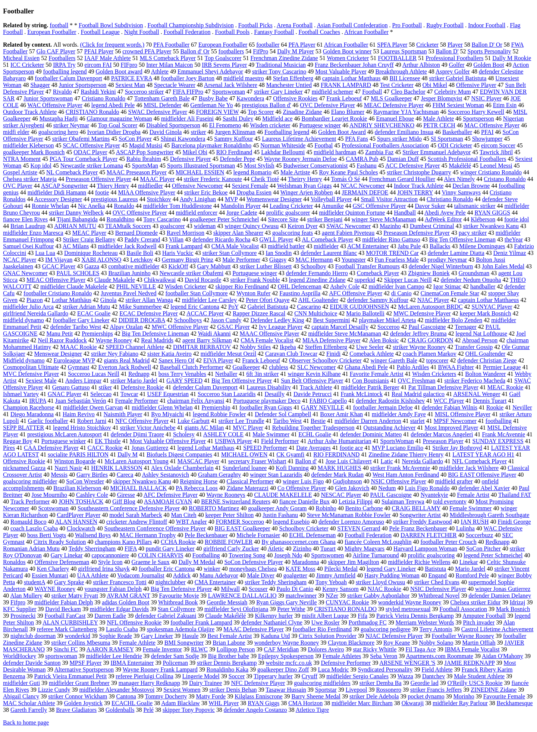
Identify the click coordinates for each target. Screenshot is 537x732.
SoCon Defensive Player (253, 562)
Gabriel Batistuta (268, 306)
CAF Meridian (281, 649)
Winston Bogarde (75, 461)
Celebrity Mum (452, 91)
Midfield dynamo (24, 360)
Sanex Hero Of (176, 360)
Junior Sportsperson (83, 85)
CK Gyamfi (290, 454)
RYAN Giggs (263, 703)
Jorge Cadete (241, 212)
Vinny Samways (461, 192)
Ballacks (440, 246)
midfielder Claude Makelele (73, 286)
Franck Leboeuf (261, 360)
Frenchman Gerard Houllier (402, 179)
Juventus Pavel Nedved (128, 293)
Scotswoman (53, 508)
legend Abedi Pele (113, 105)
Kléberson (483, 219)
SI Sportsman (447, 139)
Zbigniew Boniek (429, 273)
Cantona (126, 696)
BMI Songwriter (184, 642)
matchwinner (301, 595)
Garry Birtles (92, 474)
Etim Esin (505, 105)
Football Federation (187, 32)
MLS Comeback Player (168, 58)
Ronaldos (14, 562)
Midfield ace (277, 118)
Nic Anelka (91, 206)
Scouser (258, 589)
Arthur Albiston (421, 65)
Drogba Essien (253, 192)
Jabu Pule (409, 246)
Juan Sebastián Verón (80, 401)
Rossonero (388, 689)
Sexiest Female (250, 186)
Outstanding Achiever (389, 427)
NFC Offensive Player (142, 421)
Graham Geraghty (219, 474)
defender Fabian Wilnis (449, 407)
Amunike (332, 206)
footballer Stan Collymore (197, 293)
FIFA (131, 548)
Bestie (318, 421)
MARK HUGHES (339, 468)
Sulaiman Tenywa (402, 501)
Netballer (226, 374)
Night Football (141, 32)
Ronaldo (124, 206)
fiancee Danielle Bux (304, 501)
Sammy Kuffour (233, 139)
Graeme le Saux (151, 562)
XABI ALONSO (101, 259)
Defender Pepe (237, 159)
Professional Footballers (454, 58)
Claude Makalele (114, 280)
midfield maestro (243, 78)
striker (198, 132)
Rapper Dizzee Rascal (259, 313)
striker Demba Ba (380, 683)
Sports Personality (489, 51)
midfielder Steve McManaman (344, 333)
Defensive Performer (346, 663)
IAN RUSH (475, 521)
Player (455, 44)
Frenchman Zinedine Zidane (284, 58)
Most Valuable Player (340, 71)
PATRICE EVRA (131, 78)
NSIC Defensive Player (438, 589)
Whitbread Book (178, 602)
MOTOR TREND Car (392, 253)
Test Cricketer (397, 85)
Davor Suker (430, 206)
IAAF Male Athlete (107, 58)
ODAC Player (90, 152)
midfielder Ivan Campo (396, 286)
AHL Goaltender (318, 300)
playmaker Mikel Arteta (387, 320)
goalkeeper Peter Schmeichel (224, 219)
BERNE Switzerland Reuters (235, 501)
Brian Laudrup (27, 226)
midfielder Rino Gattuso (391, 239)
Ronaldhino (121, 219)
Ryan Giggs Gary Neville (286, 602)
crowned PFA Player (146, 51)
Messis (59, 474)
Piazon (34, 300)
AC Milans (76, 246)
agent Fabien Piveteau (348, 233)
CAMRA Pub (362, 159)
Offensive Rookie (24, 461)
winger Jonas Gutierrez (502, 589)
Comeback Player (378, 273)
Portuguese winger (254, 273)
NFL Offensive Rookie (134, 622)
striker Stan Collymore (229, 253)
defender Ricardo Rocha (221, 239)
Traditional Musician (281, 65)
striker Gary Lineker (278, 91)
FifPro (260, 51)
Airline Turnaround (375, 555)
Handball (405, 212)
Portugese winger (320, 125)
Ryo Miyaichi (167, 414)
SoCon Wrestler (85, 481)
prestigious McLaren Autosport (64, 434)
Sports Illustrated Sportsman (201, 165)
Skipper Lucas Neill (408, 280)
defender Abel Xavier (484, 488)
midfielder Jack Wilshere (469, 468)
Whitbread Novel (439, 595)
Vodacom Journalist (140, 575)
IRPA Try (64, 65)
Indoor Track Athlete (418, 186)
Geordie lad (425, 683)
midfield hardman (335, 152)
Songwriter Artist (420, 515)
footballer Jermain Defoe (383, 407)
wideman (205, 226)
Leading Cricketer (291, 206)
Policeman (175, 663)
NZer (332, 595)
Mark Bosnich (513, 609)
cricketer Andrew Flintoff (136, 521)
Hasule (190, 636)
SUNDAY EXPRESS (498, 441)
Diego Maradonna (32, 414)
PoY (233, 306)
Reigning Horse (199, 481)
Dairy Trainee (205, 683)
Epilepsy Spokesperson (286, 656)
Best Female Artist (229, 636)
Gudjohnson (347, 481)
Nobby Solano (436, 642)
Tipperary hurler (273, 676)
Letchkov (141, 259)
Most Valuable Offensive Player (168, 441)
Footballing (206, 555)
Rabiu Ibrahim (143, 159)
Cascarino (309, 306)
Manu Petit (59, 333)
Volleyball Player (331, 199)
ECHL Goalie (314, 434)
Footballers (61, 58)
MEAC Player (89, 233)
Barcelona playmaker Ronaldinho (211, 145)
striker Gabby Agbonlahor (378, 595)
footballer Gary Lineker (81, 320)
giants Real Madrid (127, 360)
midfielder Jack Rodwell (127, 246)
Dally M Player (295, 51)
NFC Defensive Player (258, 683)
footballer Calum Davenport (68, 78)
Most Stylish (259, 165)
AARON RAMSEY (110, 649)
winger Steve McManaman (383, 219)
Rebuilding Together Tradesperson (313, 427)
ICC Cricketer (27, 65)
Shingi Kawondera (183, 139)
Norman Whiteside (282, 145)
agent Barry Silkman (207, 340)
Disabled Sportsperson (173, 125)
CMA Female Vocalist (267, 340)
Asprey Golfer (453, 71)
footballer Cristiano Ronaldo (57, 293)
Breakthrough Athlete (401, 71)
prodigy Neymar (447, 259)
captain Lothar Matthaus (351, 78)
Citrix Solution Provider (328, 636)
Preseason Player (443, 441)
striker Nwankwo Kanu (491, 226)
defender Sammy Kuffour (377, 300)
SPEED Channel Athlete (135, 347)
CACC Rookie (105, 448)
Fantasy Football (274, 32)
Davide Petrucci (312, 394)
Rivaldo (62, 91)
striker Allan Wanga (149, 300)
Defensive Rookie (142, 387)
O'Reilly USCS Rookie (475, 683)
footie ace (351, 448)
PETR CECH (439, 125)
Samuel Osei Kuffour (28, 246)
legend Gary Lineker (391, 569)
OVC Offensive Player (140, 212)
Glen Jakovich (352, 488)
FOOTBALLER (397, 58)
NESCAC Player (341, 495)
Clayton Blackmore (351, 642)
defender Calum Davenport (205, 387)
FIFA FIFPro (188, 91)
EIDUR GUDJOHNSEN (359, 306)
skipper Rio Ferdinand (242, 286)
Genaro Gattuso (71, 387)
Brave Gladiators (76, 710)
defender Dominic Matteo (371, 434)
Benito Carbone (364, 508)
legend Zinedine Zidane (317, 280)
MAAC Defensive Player (253, 629)
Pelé (148, 710)
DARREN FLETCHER (429, 535)
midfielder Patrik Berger (370, 387)
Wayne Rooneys (225, 495)
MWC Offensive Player (180, 327)
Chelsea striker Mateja (30, 179)
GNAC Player (64, 394)
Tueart (328, 548)
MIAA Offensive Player (146, 192)
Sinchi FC (66, 649)
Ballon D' (447, 51)
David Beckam (63, 609)
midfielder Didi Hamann (57, 192)
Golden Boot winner (347, 51)
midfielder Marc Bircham (362, 703)
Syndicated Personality (385, 669)
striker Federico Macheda (475, 380)
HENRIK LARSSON (116, 468)
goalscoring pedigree (386, 629)
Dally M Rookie (511, 58)
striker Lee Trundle (241, 421)
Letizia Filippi (356, 501)
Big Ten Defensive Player (181, 589)
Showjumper (487, 139)
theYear (514, 239)
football (59, 25)
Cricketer (427, 44)
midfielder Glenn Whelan (162, 407)
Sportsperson (478, 118)
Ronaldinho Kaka (227, 669)
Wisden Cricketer (186, 286)
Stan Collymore (176, 609)
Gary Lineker (157, 636)
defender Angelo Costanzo (255, 710)
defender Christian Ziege (486, 360)
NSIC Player (486, 98)
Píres (9, 448)
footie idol (516, 219)
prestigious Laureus (114, 199)
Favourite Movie (179, 595)
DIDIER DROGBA (142, 320)
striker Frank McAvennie (400, 468)
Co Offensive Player (301, 488)
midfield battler (286, 246)
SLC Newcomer (316, 367)
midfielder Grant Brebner (79, 683)
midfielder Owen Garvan (93, 407)
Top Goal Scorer (118, 125)
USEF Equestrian (168, 394)
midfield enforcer (196, 212)
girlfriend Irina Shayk (104, 569)
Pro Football (407, 25)
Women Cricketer (348, 58)
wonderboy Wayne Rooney (286, 642)
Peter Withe (291, 609)
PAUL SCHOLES (78, 273)
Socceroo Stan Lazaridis (227, 394)
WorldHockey (19, 656)
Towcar (129, 394)
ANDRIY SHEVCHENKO (381, 125)
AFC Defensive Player (171, 495)
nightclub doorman (33, 636)
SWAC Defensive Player (157, 112)
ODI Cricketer (455, 145)
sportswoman (61, 656)
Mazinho (390, 226)
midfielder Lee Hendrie (114, 656)
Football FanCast (65, 616)
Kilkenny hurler (274, 616)
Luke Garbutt (194, 421)
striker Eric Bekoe (205, 192)
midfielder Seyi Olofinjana (236, 609)
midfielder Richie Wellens (419, 562)
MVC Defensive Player (31, 374)
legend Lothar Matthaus (206, 448)
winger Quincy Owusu (251, 226)
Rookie (494, 407)
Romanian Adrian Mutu (31, 548)
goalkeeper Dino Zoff (283, 669)
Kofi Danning (292, 468)
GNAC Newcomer (25, 273)
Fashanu (366, 165)
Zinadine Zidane (302, 112)
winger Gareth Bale (394, 360)
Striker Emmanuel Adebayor (436, 152)
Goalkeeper (246, 367)
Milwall (230, 589)
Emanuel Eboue (395, 118)
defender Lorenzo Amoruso (351, 521)
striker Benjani (325, 219)
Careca (125, 474)
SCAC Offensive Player (91, 145)
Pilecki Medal (341, 569)
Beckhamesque (515, 703)
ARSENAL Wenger (476, 394)
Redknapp (498, 542)
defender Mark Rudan (337, 474)
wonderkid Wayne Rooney (410, 602)
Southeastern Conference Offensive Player (154, 528)
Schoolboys (188, 320)
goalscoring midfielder (30, 481)
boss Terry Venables (182, 374)
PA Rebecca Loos (196, 488)
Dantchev (433, 676)
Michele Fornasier (258, 535)
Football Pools (232, 32)
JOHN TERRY (415, 192)
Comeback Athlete (371, 354)
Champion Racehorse (28, 407)
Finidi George (514, 521)
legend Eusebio (291, 521)
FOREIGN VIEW (217, 112)
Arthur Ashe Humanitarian (339, 441)
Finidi (333, 354)
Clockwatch (81, 528)
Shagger (40, 85)
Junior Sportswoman (48, 98)
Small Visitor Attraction (389, 199)
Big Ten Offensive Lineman (462, 239)
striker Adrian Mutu (86, 306)
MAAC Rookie (78, 347)
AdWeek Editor (443, 219)
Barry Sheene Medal (316, 696)
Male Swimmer (270, 434)
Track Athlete (316, 387)
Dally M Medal (197, 562)
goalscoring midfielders (322, 683)
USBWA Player (233, 441)
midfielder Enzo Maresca (33, 233)
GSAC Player (233, 327)
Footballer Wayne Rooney (463, 636)
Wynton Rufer (253, 293)
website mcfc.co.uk (289, 663)
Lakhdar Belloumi (283, 152)
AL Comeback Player (327, 239)
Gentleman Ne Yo (211, 105)
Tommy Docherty (166, 696)
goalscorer (172, 226)
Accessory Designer (58, 199)
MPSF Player (86, 663)
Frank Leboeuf (344, 98)
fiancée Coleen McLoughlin (378, 542)
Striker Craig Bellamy (89, 239)
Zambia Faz (379, 152)
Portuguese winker (63, 441)
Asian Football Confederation (352, 25)
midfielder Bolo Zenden (453, 320)
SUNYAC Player (492, 306)
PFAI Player (98, 51)
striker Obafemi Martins (81, 139)
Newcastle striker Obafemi (191, 273)
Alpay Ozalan (126, 327)
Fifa (362, 616)
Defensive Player (190, 159)
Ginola (108, 300)
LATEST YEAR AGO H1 (483, 454)
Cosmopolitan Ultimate (31, 367)
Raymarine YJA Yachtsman (406, 112)
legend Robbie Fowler (219, 414)
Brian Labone (229, 642)
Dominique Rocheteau (91, 253)
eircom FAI (98, 65)
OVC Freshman (417, 380)
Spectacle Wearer (174, 85)
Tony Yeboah (331, 582)
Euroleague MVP (74, 360)
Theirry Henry (305, 179)
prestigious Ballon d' (266, 105)
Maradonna (305, 562)
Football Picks (255, 25)
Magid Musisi (145, 145)
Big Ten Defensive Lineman (155, 333)
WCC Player (449, 401)
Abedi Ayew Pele (445, 212)
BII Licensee (404, 78)
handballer (483, 286)
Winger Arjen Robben (306, 192)
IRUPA (37, 401)
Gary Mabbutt (213, 266)
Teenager (465, 327)
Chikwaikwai (160, 280)
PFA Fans (356, 139)
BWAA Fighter (456, 367)
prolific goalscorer (288, 212)
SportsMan (145, 165)
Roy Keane (396, 642)
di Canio (401, 293)
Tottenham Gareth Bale (162, 98)
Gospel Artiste (20, 172)
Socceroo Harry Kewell (476, 112)
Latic (387, 461)
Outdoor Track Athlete (30, 112)
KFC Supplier (19, 609)
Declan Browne (471, 186)
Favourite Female (504, 696)
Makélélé (460, 165)
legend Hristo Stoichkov (82, 427)
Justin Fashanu (280, 515)
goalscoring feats (292, 233)
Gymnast (79, 367)
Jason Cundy (226, 320)
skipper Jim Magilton (353, 562)
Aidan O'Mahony (502, 656)
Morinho (463, 696)
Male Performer (241, 259)
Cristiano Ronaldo (103, 98)
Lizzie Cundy (54, 689)
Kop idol (40, 165)
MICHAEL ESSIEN (200, 172)
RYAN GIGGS (493, 212)
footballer (267, 44)
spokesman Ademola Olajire (180, 629)
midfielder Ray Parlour (460, 703)
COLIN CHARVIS (160, 555)
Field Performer (280, 441)
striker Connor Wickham (77, 696)
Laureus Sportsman (403, 51)
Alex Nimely (459, 179)
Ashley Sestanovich (165, 474)
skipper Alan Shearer (238, 233)
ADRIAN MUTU (75, 226)
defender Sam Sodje (175, 656)
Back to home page (26, 722)
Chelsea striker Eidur (475, 602)
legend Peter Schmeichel (493, 555)
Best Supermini (331, 320)
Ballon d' (306, 461)
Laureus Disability (268, 387)
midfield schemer (333, 91)
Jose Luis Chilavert (349, 461)
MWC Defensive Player (422, 313)
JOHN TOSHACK (81, 501)
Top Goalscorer (223, 58)
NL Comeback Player (72, 172)
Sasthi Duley (238, 118)
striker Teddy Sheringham (276, 582)
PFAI (487, 132)
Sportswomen (327, 555)
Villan (176, 239)
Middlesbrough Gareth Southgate (489, 515)
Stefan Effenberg (293, 78)
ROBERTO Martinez (214, 508)
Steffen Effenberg (326, 347)
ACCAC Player (205, 313)
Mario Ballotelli (365, 313)
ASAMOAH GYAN (168, 501)
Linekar (468, 562)
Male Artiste (295, 172)
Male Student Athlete (479, 676)
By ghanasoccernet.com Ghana (298, 542)
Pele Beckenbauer (206, 535)
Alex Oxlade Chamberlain (182, 468)
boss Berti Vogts (46, 535)
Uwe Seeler (370, 347)
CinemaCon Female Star (450, 293)
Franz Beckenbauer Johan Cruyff (354, 65)
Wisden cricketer (270, 125)
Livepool (356, 689)
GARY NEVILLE (322, 407)
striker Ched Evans (436, 582)
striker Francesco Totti (119, 582)
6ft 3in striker (262, 374)
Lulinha (465, 528)
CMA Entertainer (215, 582)
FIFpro (129, 65)
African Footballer (366, 32)
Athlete (160, 71)
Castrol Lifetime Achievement (497, 629)
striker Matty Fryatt (74, 595)
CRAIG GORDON (430, 340)
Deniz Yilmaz (509, 253)
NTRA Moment (22, 159)
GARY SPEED (184, 380)
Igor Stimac (447, 286)
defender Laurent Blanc (329, 253)
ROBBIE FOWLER (228, 542)
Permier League (502, 367)
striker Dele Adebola (374, 696)
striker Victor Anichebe (148, 427)
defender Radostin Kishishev (390, 401)
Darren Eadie (110, 616)
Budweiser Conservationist (315, 165)
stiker (105, 387)
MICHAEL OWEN (244, 454)
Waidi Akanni (214, 333)
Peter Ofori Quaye (267, 300)
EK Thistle (107, 441)
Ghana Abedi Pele (366, 367)
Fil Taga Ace (420, 649)
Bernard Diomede (136, 233)
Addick (182, 575)
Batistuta (435, 569)
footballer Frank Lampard (201, 622)
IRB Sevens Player (224, 65)
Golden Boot (488, 65)
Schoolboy (313, 266)
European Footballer (51, 32)
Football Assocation (463, 609)
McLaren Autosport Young (137, 461)
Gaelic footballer (48, 421)
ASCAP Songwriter (64, 186)
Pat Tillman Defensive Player (443, 387)
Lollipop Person (236, 649)
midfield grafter (454, 481)
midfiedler (150, 186)
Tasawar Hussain (286, 689)
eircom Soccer (498, 145)
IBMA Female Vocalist (472, 649)
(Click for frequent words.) (112, 44)
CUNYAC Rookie (347, 602)
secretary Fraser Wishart (257, 461)
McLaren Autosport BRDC (430, 306)
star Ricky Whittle (374, 649)
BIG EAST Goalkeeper (242, 528)
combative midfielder (133, 266)
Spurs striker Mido (399, 139)
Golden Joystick (83, 703)
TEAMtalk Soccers (128, 226)
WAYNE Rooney (54, 589)
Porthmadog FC (368, 622)
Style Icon (110, 562)
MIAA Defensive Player (331, 340)
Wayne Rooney (114, 340)
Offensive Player (476, 85)
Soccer (237, 676)
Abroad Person (480, 340)
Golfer (457, 65)
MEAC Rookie (505, 387)
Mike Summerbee (140, 306)
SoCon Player (135, 139)
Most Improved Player (451, 427)
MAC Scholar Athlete (29, 703)
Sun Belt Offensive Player (312, 380)
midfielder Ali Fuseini (187, 118)
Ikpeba (288, 347)
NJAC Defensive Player (394, 636)
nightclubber (171, 582)
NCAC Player (19, 259)
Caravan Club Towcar (291, 354)
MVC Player (248, 427)
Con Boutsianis (370, 380)
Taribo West (287, 421)
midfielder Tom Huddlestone (177, 206)
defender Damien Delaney (499, 595)
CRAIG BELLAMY (416, 508)
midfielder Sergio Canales (357, 676)
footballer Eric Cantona (167, 569)
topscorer (437, 360)
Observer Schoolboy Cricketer (325, 360)
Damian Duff (403, 159)
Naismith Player (123, 414)
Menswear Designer (58, 354)
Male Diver (260, 575)
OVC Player (17, 186)
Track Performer (30, 501)
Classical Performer (250, 481)
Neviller (522, 407)
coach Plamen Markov (429, 354)
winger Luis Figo (303, 481)
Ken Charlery (53, 569)
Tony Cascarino (162, 219)
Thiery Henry (113, 186)
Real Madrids (157, 340)
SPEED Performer (265, 448)
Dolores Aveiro (326, 649)
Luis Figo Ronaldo (427, 488)
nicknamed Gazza (24, 468)
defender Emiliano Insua (404, 132)
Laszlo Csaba (122, 629)
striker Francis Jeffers (436, 689)
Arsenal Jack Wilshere (230, 85)
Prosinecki (23, 616)
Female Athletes (342, 656)
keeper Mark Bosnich (485, 313)
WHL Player (224, 703)
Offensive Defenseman (61, 562)
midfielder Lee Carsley (209, 300)
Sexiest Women (181, 689)
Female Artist (473, 495)
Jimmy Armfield (335, 575)
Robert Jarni (92, 421)
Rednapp (139, 374)
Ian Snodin (279, 253)
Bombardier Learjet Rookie (334, 118)
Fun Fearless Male (397, 259)
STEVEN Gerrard (358, 528)
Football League (100, 32)
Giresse (126, 495)
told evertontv (450, 501)
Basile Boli (139, 253)
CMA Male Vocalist (235, 246)
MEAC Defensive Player (394, 105)
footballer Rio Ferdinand (322, 629)
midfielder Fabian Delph (63, 602)
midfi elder (16, 132)
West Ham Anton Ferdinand (406, 474)
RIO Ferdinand (234, 152)
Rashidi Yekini (98, 91)
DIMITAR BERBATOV (202, 347)
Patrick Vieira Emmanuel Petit (70, 676)
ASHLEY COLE (223, 434)
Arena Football (295, 25)
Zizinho (302, 548)
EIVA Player (218, 360)
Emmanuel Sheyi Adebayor (210, 71)
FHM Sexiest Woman (458, 105)
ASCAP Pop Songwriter (145, 152)
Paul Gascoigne (427, 327)
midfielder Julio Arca (28, 306)
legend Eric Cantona (194, 306)
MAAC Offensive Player (269, 333)
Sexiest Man (130, 85)
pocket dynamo (426, 696)
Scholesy (184, 434)
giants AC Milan (204, 427)
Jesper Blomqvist (441, 98)
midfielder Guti (21, 683)
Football (372, 91)
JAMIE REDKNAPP (469, 663)
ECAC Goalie (93, 313)
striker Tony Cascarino (279, 71)
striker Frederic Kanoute (213, 179)
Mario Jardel (470, 569)
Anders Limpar (83, 380)
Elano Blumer (347, 112)
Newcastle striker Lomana (91, 165)
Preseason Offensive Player (98, 179)
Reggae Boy (17, 441)
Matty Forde (211, 696)
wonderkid (77, 636)
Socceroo (388, 327)
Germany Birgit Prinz (187, 259)
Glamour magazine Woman (119, 118)
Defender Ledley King (277, 320)
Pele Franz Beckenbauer (418, 528)
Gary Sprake (69, 582)
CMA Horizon (305, 703)
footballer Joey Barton (187, 78)
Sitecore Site (283, 219)
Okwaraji (413, 703)
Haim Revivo (79, 414)
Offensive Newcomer (197, 186)
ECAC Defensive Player (148, 313)
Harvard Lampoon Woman (425, 548)
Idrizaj (517, 602)
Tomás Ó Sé (345, 179)
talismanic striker (475, 206)
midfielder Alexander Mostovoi (116, 689)
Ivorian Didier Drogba (114, 132)
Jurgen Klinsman (235, 132)
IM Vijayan (58, 259)
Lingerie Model (201, 676)
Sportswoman (228, 91)
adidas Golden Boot (125, 602)
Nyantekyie (434, 495)
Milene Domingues (482, 246)
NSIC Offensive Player (398, 481)
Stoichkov (159, 199)
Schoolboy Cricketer (304, 528)
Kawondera (250, 98)
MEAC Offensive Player (55, 280)
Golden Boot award (118, 71)
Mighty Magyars (364, 548)
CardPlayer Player (78, 515)
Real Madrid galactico (418, 394)
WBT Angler (191, 521)
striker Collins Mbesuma (80, 642)
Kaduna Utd (275, 636)
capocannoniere (110, 555)
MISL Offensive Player (462, 414)
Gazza (91, 266)
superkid (365, 280)
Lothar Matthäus (71, 300)
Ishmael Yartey (21, 394)
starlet (417, 421)
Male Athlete (438, 118)
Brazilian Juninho (129, 273)
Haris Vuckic (178, 253)
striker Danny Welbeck (76, 212)
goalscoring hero (58, 132)
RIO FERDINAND (336, 454)
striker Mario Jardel (133, 380)
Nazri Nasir (68, 468)
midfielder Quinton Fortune (352, 212)
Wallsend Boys (93, 535)
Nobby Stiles (255, 347)
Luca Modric (333, 669)
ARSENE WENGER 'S (407, 663)
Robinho (326, 508)
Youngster (354, 259)
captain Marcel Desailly (339, 327)
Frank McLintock (362, 394)
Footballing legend (286, 132)
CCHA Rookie (178, 542)
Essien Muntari (50, 575)
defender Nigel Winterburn (441, 266)
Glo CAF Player (56, 51)
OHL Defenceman (299, 286)
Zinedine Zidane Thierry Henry (405, 454)
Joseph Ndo (288, 555)
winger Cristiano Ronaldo (491, 172)
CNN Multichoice (315, 313)
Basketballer (457, 132)
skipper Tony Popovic (189, 710)
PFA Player (301, 44)
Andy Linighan (198, 199)
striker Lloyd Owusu (380, 582)
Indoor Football (486, 25)
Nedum (387, 488)
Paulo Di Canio (295, 589)
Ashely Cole (345, 286)
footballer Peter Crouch (448, 542)
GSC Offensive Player (379, 206)
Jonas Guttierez (149, 448)
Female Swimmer (470, 508)
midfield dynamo (23, 320)
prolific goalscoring (431, 555)
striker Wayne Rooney (419, 347)
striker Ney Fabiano (114, 354)
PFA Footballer (171, 44)
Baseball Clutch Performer (192, 367)
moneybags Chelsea (253, 569)
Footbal (323, 145)
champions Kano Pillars (123, 542)
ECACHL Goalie (132, 703)
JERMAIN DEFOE (365, 192)
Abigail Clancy (21, 696)
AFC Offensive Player (355, 293)
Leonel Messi (496, 165)
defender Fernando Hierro (317, 273)
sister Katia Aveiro (169, 354)
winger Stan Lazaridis (276, 474)
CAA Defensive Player (51, 448)
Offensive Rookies (295, 98)
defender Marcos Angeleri (442, 434)
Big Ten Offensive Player (241, 380)
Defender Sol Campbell (283, 414)
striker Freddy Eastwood (422, 521)
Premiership (215, 407)
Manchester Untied (289, 85)
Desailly (275, 394)
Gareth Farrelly (28, 710)
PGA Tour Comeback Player (83, 159)
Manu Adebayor (219, 575)
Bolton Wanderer (485, 374)
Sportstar (326, 689)
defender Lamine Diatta (456, 253)
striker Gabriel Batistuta (458, 78)
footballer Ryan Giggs (265, 407)
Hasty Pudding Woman (392, 575)
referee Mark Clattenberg (67, 629)
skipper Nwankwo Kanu (142, 481)
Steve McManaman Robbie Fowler (348, 515)
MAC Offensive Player (491, 125)
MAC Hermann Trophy (148, 535)
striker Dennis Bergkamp (227, 663)
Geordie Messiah (227, 602)
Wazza (405, 676)
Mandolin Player (241, 206)
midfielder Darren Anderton (368, 421)
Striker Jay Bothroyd (457, 448)
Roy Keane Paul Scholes (348, 172)
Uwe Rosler (325, 622)
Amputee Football (484, 616)
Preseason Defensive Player (416, 233)
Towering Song (247, 555)
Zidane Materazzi (247, 488)
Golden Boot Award (341, 132)
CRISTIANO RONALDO (345, 609)
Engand (437, 575)
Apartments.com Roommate (439, 656)
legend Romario (252, 172)
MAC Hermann (314, 259)
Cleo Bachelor (408, 91)
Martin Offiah (479, 642)
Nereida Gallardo (422, 461)
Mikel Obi (195, 152)
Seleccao (101, 394)
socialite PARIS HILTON (78, 454)
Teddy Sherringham (92, 548)
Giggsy (277, 259)
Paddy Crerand (142, 239)
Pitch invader (478, 622)
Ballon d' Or (194, 51)
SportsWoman (397, 441)
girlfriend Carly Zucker (231, 548)
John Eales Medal (503, 266)
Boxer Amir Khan (341, 414)
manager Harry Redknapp (149, 683)
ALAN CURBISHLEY (70, 622)
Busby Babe (213, 98)
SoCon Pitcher (483, 548)
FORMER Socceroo (240, 521)
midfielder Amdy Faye (399, 414)
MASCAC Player (198, 461)
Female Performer (136, 401)
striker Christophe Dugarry (419, 172)
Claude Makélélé (225, 616)
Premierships (97, 333)
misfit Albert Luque (325, 616)
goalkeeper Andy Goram (277, 508)
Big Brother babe (228, 656)
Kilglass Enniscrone (258, 696)
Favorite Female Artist (376, 374)
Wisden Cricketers (434, 374)
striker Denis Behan (233, 689)
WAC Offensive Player (55, 105)
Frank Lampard (184, 246)
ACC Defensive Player (412, 165)
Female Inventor (162, 649)
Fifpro (17, 602)
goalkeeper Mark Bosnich (34, 152)
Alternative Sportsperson (84, 669)
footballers (231, 51)
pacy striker (473, 233)
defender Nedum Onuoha (471, 280)
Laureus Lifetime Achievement (299, 139)
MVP (231, 199)
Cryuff (309, 676)
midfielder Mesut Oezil (228, 354)
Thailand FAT (514, 495)
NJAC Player (433, 300)
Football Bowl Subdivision (111, 25)
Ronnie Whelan (50, 206)
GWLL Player (276, 239)
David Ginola (166, 132)
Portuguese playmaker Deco (266, 401)
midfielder (326, 246)
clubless (278, 367)
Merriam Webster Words (425, 622)
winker (212, 569)
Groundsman (474, 273)
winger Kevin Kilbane (314, 374)
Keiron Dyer (302, 226)
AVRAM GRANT (128, 595)
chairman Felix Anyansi (195, 401)
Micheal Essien (21, 58)
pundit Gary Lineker (170, 548)
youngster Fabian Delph (113, 589)
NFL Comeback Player (479, 461)
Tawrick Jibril (496, 152)
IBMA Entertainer (132, 663)
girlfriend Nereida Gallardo (35, 313)
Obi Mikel (435, 85)
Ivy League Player (280, 327)
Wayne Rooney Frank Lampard (160, 669)
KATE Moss (300, 569)
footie (102, 192)
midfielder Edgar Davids (119, 609)
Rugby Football (445, 25)
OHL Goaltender (485, 354)
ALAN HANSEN (76, 521)
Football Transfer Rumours (367, 266)
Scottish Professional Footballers (467, 159)
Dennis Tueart (489, 401)
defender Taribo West (75, 327)
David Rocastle (203, 280)
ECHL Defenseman (312, 535)
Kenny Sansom (340, 589)
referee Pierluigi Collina (144, 676)
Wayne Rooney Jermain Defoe (300, 159)
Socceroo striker (144, 91)
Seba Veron (383, 656)
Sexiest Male (40, 380)
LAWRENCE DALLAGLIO (242, 595)
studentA (34, 582)
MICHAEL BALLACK (138, 488)
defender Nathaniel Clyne (271, 622)
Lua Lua (45, 253)
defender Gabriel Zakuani (165, 616)
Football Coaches (319, 32)
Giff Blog (123, 501)
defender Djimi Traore (137, 434)
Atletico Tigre (312, 710)
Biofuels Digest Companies (179, 454)
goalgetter (295, 575)
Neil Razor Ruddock (62, 340)
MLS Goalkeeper (391, 98)
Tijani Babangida (77, 219)
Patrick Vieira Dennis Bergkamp (415, 616)
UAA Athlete (93, 575)
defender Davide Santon (32, 663)
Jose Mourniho (49, 495)
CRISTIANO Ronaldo (92, 112)
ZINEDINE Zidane (493, 689)
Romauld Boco (28, 521)
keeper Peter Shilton (229, 515)
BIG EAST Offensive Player (482, 474)
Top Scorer (261, 112)
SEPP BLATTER (23, 427)
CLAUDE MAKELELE (283, 495)
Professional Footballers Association (385, 145)
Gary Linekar (67, 555)
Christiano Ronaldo (450, 199)
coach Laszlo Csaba (34, 528)
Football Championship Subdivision (191, 25)
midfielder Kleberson (28, 145)
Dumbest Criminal (432, 226)
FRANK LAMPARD (346, 85)
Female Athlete (137, 642)
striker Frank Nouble (255, 280)
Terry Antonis (435, 629)
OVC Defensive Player (327, 105)
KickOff (178, 266)
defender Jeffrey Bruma (418, 333)
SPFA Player (392, 44)
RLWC (199, 649)
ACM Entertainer (368, 246)
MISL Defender (162, 105)
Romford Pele (472, 575)
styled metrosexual (408, 609)
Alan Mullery (26, 595)
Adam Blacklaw (180, 703)
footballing (499, 421)
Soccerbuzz (479, 535)
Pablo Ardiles (413, 367)
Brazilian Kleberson (77, 488)
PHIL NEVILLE (136, 286)
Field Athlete (437, 669)
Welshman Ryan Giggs (304, 186)
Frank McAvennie (503, 434)
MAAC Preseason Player (137, 172)
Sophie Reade (115, 636)
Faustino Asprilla (299, 293)
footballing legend (65, 71)
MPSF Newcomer (455, 421)
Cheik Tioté (265, 179)
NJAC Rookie (384, 589)
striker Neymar (71, 125)
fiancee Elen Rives (25, 219)
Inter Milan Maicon (169, 65)
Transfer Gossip (474, 347)
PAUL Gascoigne (391, 495)
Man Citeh (184, 515)
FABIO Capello (328, 401)
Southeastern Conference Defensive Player (129, 508)
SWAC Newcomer (349, 226)
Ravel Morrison (185, 233)
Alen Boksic (384, 340)
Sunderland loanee (245, 468)
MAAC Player (157, 179)
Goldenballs (120, 710)
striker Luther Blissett (266, 266)
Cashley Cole (92, 495)
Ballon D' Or (487, 44)
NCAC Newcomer (362, 186)
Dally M (127, 454)
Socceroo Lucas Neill (93, 374)
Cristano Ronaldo (504, 179)
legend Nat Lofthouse (482, 333)
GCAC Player (58, 266)
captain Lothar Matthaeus (488, 300)
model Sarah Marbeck (135, 515)
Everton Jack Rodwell (124, 367)
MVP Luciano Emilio (397, 448)
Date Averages (313, 448)
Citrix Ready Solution (60, 542)
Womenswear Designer (274, 199)
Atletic (276, 548)
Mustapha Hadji (59, 118)
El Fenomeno (225, 125)
